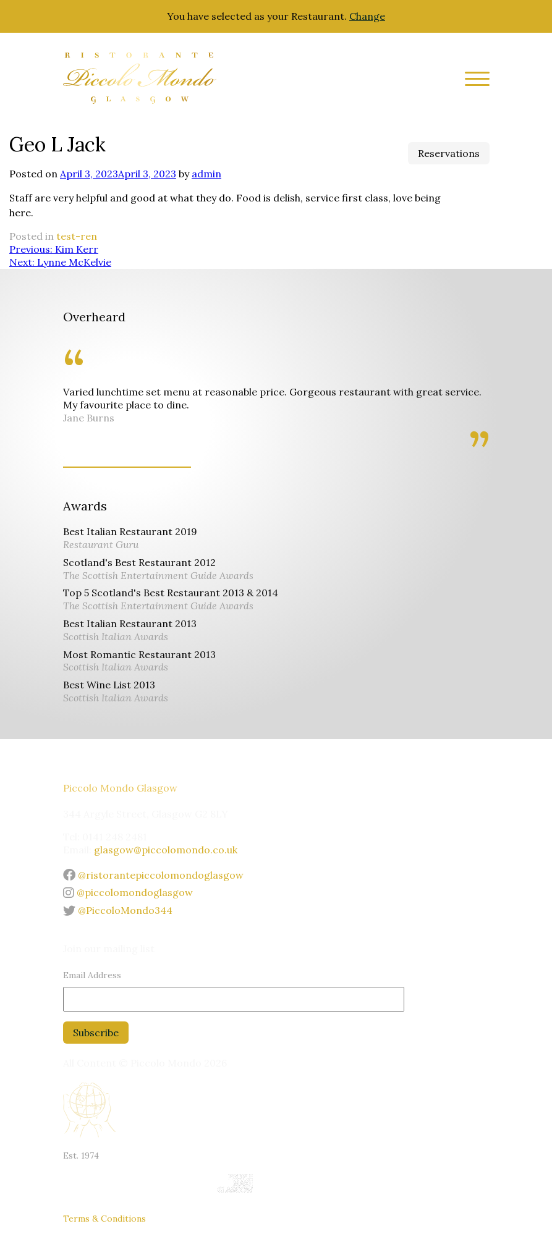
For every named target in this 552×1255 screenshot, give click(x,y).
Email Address (92, 975)
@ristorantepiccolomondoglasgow (153, 875)
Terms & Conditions (104, 1218)
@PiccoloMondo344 (117, 910)
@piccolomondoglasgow (128, 892)
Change (367, 16)
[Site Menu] (473, 80)
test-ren (76, 236)
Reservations (449, 153)
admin (206, 173)
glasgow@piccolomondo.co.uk (165, 849)
